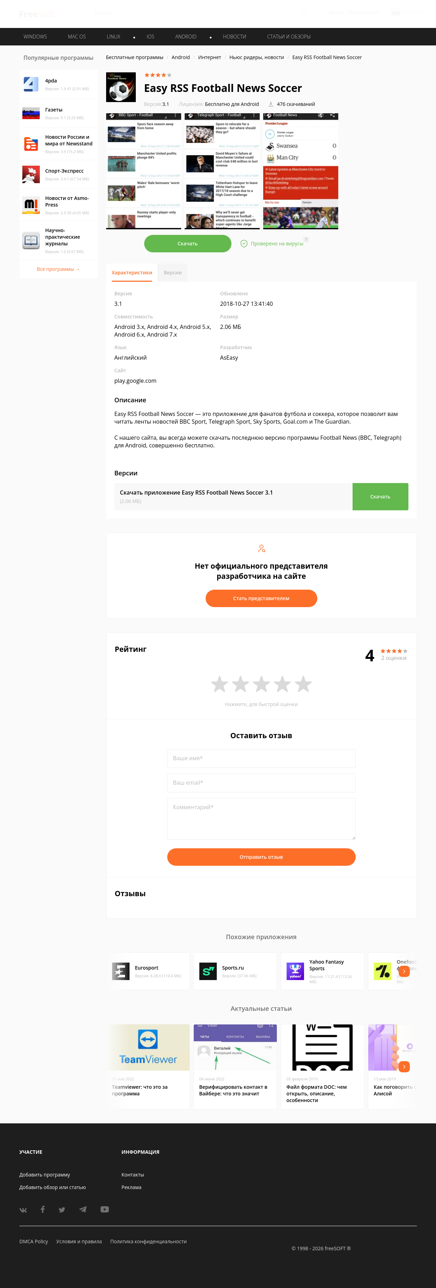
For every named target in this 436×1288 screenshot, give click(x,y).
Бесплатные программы (135, 57)
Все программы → (58, 269)
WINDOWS (35, 36)
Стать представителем (261, 598)
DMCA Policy (34, 1241)
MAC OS (77, 36)
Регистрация (364, 13)
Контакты (132, 1174)
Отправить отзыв (261, 857)
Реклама (131, 1187)
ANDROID (186, 36)
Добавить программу (45, 1174)
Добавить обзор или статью (53, 1187)
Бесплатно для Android (232, 104)
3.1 (156, 104)
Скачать (188, 243)
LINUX (113, 36)
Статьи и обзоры (289, 36)
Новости (234, 36)
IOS (150, 36)
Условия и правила (79, 1241)
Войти (337, 13)
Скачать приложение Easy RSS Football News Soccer (196, 492)
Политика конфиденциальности (148, 1241)
